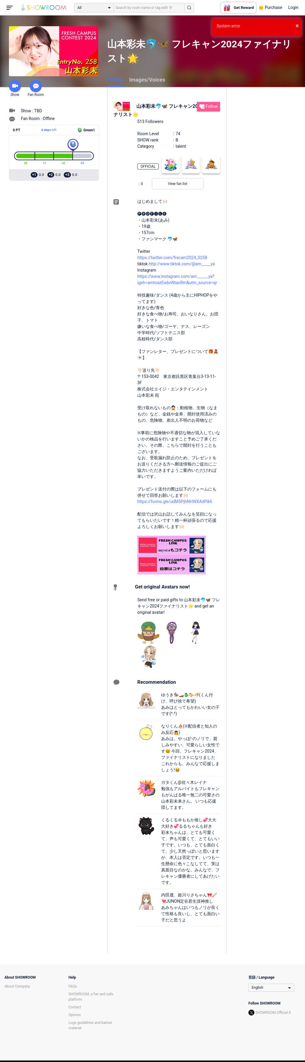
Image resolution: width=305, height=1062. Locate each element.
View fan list (177, 184)
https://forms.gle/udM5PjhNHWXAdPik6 (174, 501)
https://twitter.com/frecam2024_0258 (172, 257)
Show (15, 88)
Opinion (75, 1015)
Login (293, 7)
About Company (17, 986)
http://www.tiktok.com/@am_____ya (182, 263)
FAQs (73, 986)
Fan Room (36, 88)
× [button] (297, 25)
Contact (75, 1007)
